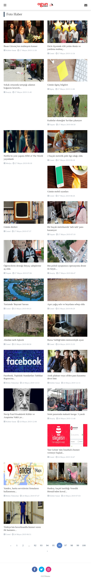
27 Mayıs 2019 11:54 (65, 53)
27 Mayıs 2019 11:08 (65, 89)
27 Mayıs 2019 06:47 (66, 273)
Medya (7, 163)
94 (47, 545)
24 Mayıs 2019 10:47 (65, 457)
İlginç (50, 89)
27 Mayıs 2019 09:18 (22, 163)
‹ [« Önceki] (10, 545)
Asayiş (7, 92)
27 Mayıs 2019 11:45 (22, 92)
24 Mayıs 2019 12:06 (27, 421)
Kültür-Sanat (10, 50)
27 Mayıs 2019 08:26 (65, 196)
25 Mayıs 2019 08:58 (21, 344)
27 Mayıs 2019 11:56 (27, 50)
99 (78, 545)
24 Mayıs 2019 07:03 (71, 496)
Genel (50, 53)
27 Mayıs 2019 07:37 (21, 231)
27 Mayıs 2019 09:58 (65, 124)
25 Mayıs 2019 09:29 (65, 308)
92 (35, 545)
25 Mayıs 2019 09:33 (21, 308)
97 (65, 545)
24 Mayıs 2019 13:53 (29, 383)
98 (71, 545)
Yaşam (51, 124)
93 (41, 545)
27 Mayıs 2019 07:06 (22, 273)
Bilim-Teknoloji (11, 383)
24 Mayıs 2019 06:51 (21, 534)
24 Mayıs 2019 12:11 (70, 383)
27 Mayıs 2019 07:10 (65, 234)
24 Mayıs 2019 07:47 (29, 496)
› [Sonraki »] (47, 550)
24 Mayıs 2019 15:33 (65, 344)
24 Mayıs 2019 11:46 (65, 418)
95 (53, 545)
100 (84, 545)
